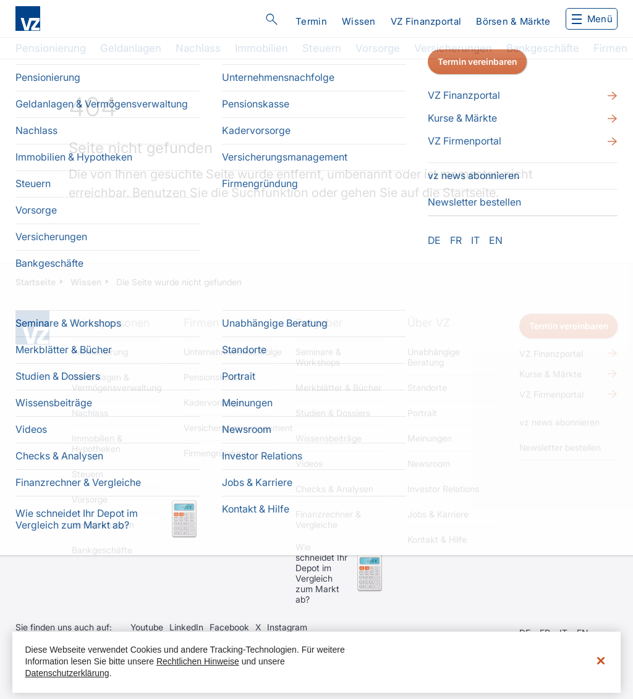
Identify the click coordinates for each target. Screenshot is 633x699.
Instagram (287, 627)
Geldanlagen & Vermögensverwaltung (116, 382)
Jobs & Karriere (438, 514)
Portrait (422, 413)
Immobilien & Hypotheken (97, 443)
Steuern (321, 48)
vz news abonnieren (559, 422)
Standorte (427, 387)
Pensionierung (50, 48)
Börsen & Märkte (513, 21)
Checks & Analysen (334, 488)
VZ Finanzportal (426, 21)
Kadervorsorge (213, 402)
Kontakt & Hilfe (437, 539)
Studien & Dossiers (332, 413)
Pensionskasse (213, 377)
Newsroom (428, 463)
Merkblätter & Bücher (338, 387)
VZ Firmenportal (551, 394)
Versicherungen (453, 48)
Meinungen (429, 438)
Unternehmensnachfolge (228, 351)
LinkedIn (186, 627)
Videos (309, 463)
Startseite (469, 192)
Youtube (146, 627)
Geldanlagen (130, 48)
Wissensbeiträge (328, 438)
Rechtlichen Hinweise (197, 661)
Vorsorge (377, 48)
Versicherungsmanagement (228, 427)
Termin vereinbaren (568, 325)
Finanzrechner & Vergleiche (328, 519)
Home (32, 328)
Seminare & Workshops (318, 356)
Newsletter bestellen (560, 447)
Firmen (610, 48)
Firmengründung (216, 453)
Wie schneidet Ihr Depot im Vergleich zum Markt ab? (321, 573)
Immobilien (261, 48)
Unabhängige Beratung (433, 356)
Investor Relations (443, 488)
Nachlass (198, 48)
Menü (592, 19)
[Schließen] (600, 660)
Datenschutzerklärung (67, 673)
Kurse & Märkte (550, 374)
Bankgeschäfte (542, 48)
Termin (311, 21)
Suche (271, 19)
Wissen (359, 21)
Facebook (229, 627)
